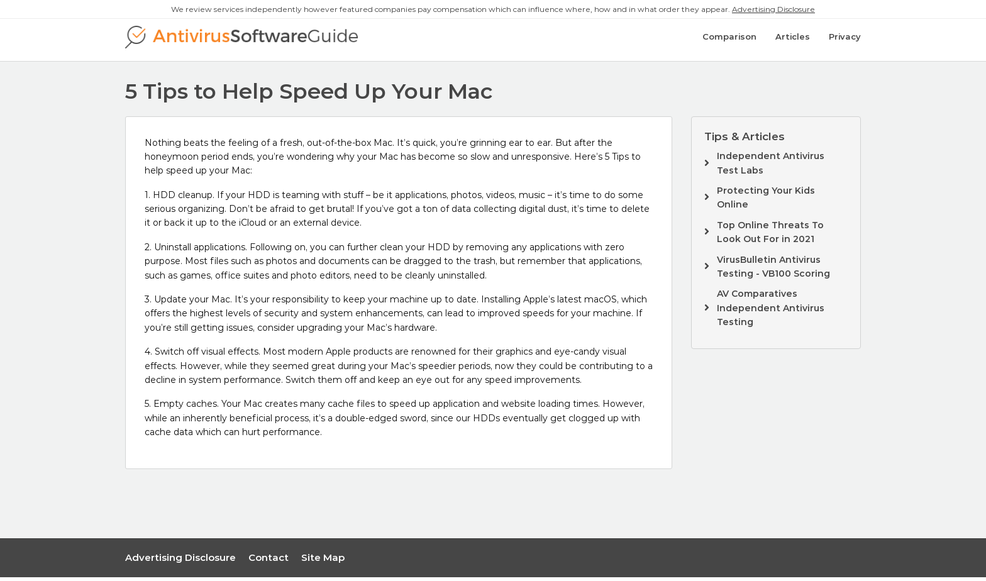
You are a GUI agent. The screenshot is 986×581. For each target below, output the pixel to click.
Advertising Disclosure (773, 9)
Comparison (729, 42)
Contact (268, 561)
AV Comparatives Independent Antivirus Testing (770, 311)
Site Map (323, 561)
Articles (792, 42)
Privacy (845, 42)
